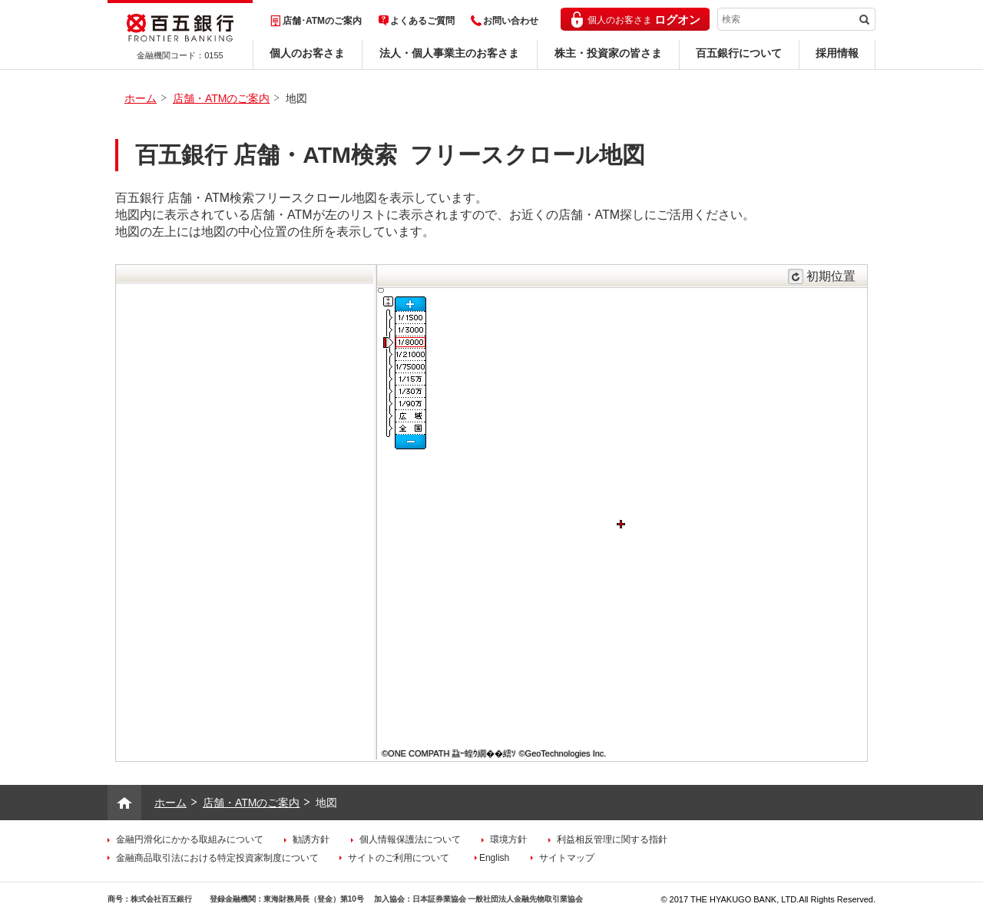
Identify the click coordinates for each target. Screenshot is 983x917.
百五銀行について (739, 53)
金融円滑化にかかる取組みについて (189, 839)
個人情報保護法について (410, 839)
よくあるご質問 (422, 20)
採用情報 (837, 53)
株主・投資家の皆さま (608, 53)
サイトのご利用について (398, 857)
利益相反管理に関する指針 (612, 839)
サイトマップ (566, 857)
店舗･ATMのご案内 (322, 20)
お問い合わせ (510, 20)
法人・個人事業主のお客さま (449, 53)
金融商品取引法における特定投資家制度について (217, 857)
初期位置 (831, 276)
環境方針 (508, 839)
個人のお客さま (307, 53)
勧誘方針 (311, 839)
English (494, 857)
